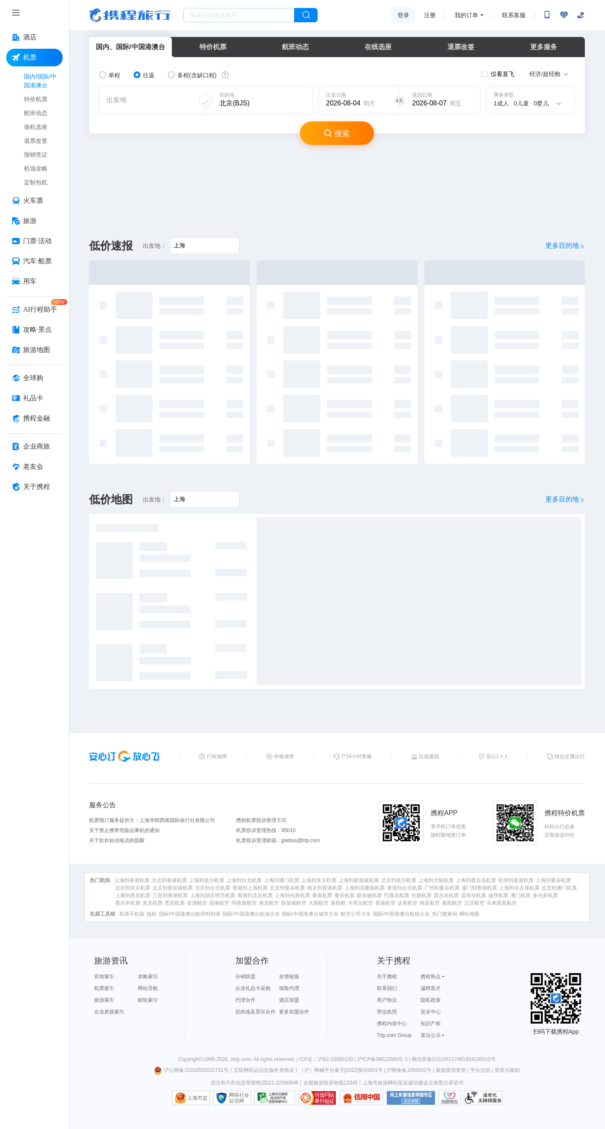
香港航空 (385, 903)
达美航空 (407, 903)
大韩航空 (318, 903)
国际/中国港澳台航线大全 (401, 914)
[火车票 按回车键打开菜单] (34, 201)
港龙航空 (269, 903)
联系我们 (387, 988)
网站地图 (469, 914)
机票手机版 (132, 914)
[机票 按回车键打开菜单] (34, 57)
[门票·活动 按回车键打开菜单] (34, 241)
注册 (430, 15)
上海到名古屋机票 (519, 888)
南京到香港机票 (324, 888)
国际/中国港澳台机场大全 (251, 914)
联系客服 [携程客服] (514, 15)
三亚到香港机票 (170, 895)
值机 (152, 914)
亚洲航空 (197, 903)
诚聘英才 (431, 988)
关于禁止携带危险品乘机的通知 (124, 830)
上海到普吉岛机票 (476, 880)
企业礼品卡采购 (253, 988)
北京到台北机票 (212, 888)
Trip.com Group (394, 1035)
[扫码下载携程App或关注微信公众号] (547, 15)
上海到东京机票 (319, 880)
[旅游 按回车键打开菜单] (34, 221)
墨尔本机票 (127, 903)
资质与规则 (507, 1070)
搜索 (337, 133)
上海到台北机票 (244, 880)
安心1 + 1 (497, 756)
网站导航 (148, 988)
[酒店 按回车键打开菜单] (34, 37)
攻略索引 (148, 976)
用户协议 (387, 1000)
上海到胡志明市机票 (212, 895)
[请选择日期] (354, 100)
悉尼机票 (175, 903)
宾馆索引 (104, 976)
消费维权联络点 (449, 1098)
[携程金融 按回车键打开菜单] (34, 418)
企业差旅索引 (109, 1012)
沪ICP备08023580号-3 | (384, 1059)
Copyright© (190, 1059)
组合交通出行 (570, 756)
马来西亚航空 (502, 903)
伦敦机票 (421, 895)
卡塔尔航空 (360, 903)
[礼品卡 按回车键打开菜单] (34, 398)
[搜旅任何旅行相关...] (239, 15)
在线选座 (378, 46)
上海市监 (197, 1098)
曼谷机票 (344, 895)
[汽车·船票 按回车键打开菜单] (34, 261)
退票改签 (460, 46)
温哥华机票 (473, 895)
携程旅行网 (130, 15)
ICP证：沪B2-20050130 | (328, 1059)
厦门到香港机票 (479, 888)
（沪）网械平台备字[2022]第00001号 (341, 1070)
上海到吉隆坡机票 (365, 888)
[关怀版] (580, 15)
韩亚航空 (430, 903)
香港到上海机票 (250, 888)
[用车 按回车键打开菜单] (34, 281)
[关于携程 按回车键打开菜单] (34, 487)
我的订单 (466, 15)
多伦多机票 (545, 895)
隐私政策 (431, 1000)
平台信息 (480, 1070)
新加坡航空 (293, 903)
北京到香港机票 (169, 880)
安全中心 (431, 1012)
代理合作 (245, 1000)
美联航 (338, 903)
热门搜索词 (444, 914)
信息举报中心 (274, 1098)
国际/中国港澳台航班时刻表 (190, 914)
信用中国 (361, 1098)
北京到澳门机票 (559, 888)
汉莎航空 (474, 903)
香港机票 (322, 895)
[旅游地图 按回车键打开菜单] (34, 350)
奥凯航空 (452, 903)
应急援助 (429, 756)
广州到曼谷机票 (442, 888)
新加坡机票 (369, 895)
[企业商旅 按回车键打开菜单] (34, 446)
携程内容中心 (392, 1024)
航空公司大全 (356, 914)
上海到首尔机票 (206, 880)
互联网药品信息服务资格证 (264, 1070)
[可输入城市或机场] (261, 100)
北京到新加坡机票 (173, 888)
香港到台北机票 (404, 888)
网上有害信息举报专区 (411, 1098)
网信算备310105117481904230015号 (454, 1059)
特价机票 (213, 46)
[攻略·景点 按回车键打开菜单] (34, 330)
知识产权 (431, 1024)
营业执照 (387, 1012)
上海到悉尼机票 (132, 895)
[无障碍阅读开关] (564, 15)
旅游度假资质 (451, 1070)
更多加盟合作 (294, 1012)
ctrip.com (240, 1059)
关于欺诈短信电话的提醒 (117, 840)
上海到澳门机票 (281, 880)
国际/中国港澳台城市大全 (310, 914)
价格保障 (284, 756)
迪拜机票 (498, 895)
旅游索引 (104, 1000)
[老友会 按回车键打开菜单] (34, 466)
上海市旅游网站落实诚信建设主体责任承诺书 (413, 1083)
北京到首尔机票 (398, 880)
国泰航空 (219, 903)
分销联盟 (245, 976)
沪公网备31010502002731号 (191, 1070)
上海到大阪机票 (436, 880)
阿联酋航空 (244, 903)
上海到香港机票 (132, 880)
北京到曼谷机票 (287, 888)
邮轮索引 (148, 1000)
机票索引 (104, 988)
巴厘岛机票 (396, 895)
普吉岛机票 (446, 895)
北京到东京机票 (132, 888)
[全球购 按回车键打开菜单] (34, 378)
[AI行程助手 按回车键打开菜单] (34, 309)
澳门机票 (520, 895)
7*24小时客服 (356, 756)
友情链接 (289, 976)
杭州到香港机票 (516, 880)
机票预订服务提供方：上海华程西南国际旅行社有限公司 (152, 820)
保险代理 (289, 988)
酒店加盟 (289, 1000)
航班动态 (295, 46)
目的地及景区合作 (255, 1012)
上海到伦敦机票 (292, 895)
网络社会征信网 (239, 1098)
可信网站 (317, 1098)
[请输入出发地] (204, 245)
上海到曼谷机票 (553, 880)
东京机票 (152, 903)
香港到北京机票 (255, 895)
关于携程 (387, 976)
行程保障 (217, 756)
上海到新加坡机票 (359, 880)
